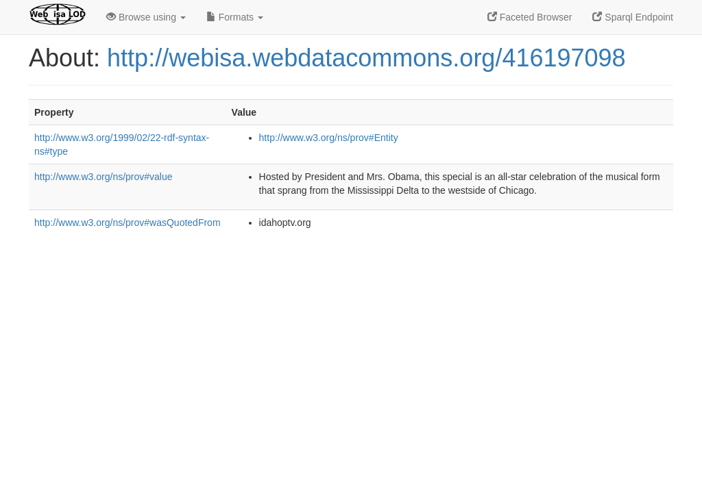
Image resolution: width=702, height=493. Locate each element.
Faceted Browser (529, 17)
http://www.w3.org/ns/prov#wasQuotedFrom (127, 222)
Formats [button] (234, 17)
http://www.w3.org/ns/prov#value (103, 176)
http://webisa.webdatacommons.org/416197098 (366, 58)
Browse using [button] (146, 17)
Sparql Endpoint (632, 17)
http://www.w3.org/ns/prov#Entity (328, 137)
